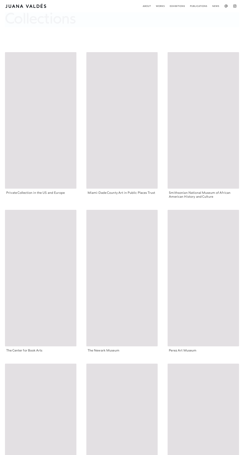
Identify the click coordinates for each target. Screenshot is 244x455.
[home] (27, 6)
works (160, 6)
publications (198, 6)
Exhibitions (177, 6)
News (215, 6)
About (147, 6)
